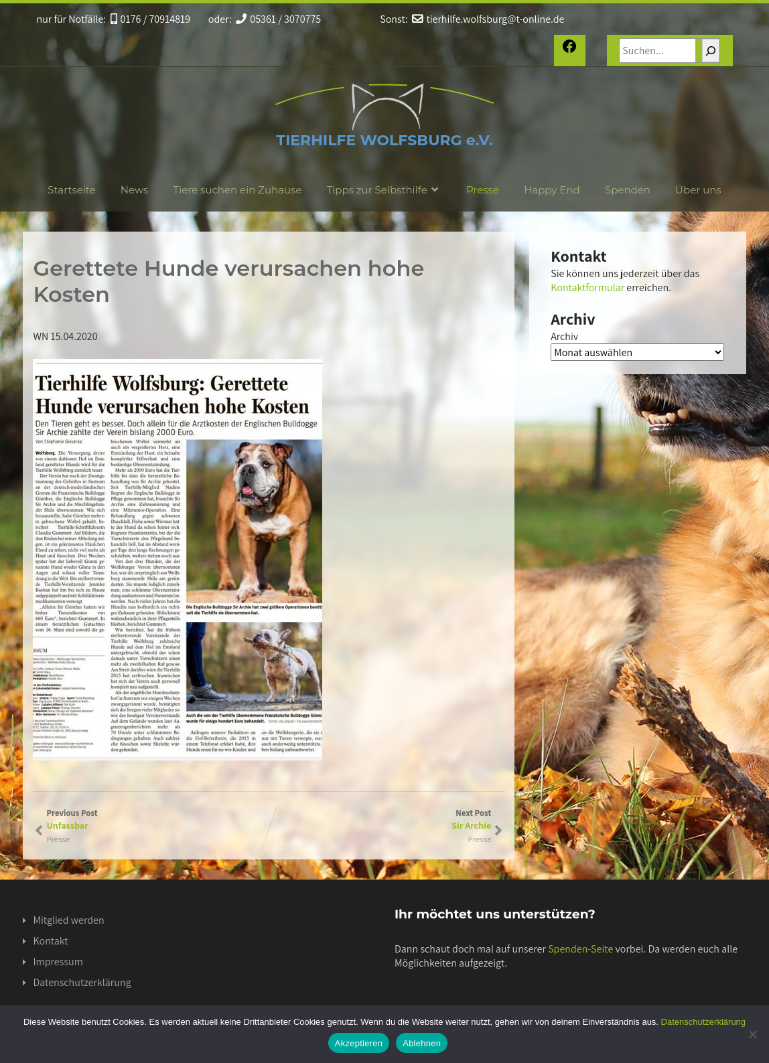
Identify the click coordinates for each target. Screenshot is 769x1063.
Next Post (380, 819)
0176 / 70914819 (151, 19)
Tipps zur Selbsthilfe (384, 189)
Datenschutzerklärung (82, 982)
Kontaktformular (587, 287)
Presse (482, 189)
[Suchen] (710, 50)
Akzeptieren (358, 1043)
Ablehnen (422, 1043)
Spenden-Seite (580, 949)
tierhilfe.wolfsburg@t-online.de (488, 19)
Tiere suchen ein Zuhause (237, 189)
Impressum (57, 962)
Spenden (627, 189)
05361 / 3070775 (278, 19)
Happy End (552, 189)
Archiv (564, 336)
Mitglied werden (68, 920)
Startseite (71, 189)
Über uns (698, 189)
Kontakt (50, 941)
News (135, 189)
